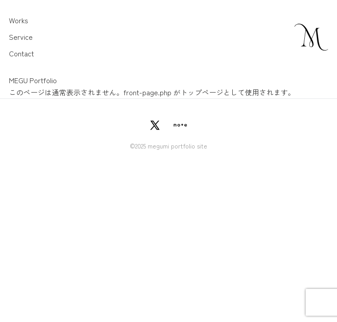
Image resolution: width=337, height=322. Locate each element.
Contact (21, 53)
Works (18, 20)
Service (21, 36)
